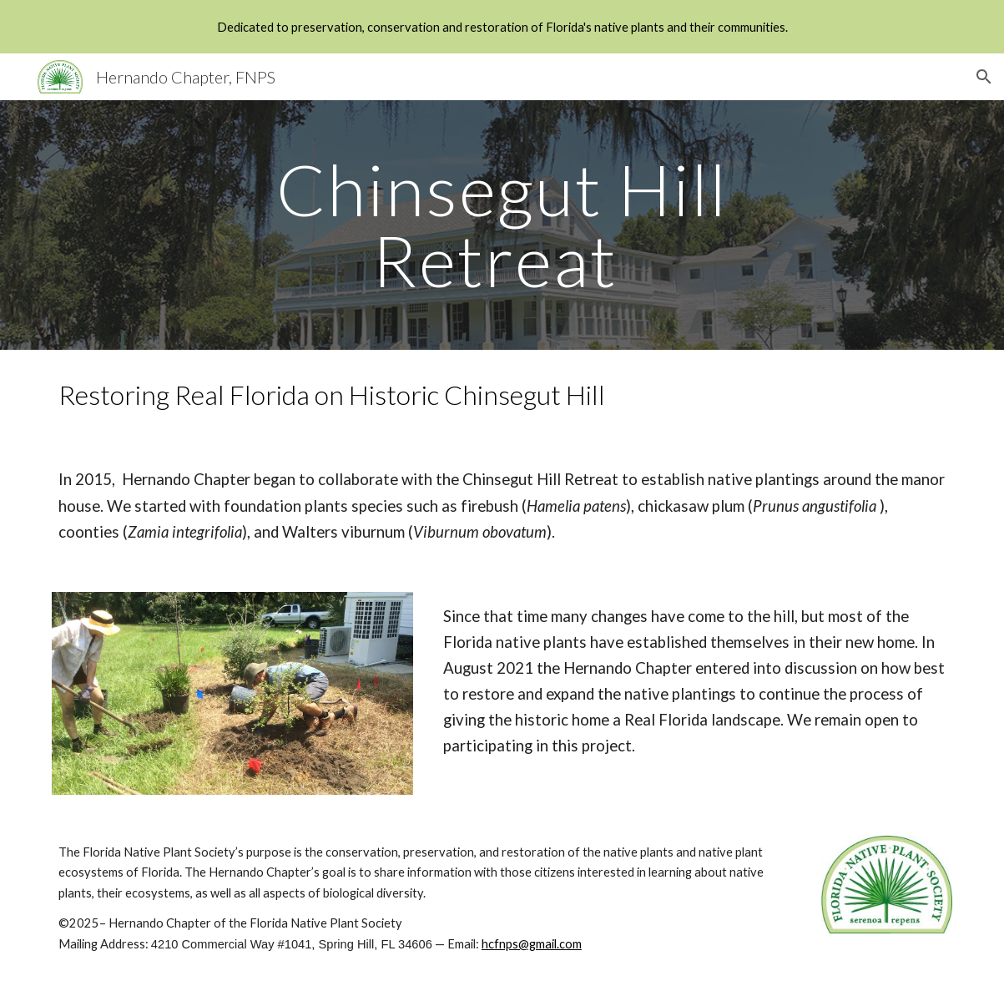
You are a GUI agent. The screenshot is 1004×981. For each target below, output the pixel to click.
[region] (502, 26)
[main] (501, 225)
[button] (984, 77)
